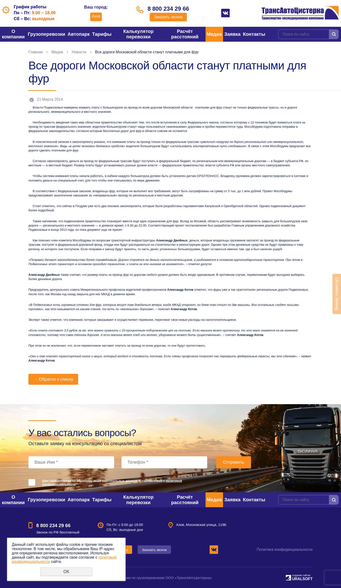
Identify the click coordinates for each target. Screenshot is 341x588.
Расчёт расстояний (184, 34)
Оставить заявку (337, 294)
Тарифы (102, 34)
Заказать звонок (168, 17)
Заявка (232, 34)
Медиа (214, 34)
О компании (13, 34)
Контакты (254, 34)
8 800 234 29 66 (168, 8)
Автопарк (78, 34)
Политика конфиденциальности (285, 549)
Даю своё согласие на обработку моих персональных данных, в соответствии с (112, 482)
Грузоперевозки (46, 34)
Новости (79, 52)
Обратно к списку (53, 379)
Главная (35, 52)
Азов (95, 16)
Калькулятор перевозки (138, 34)
